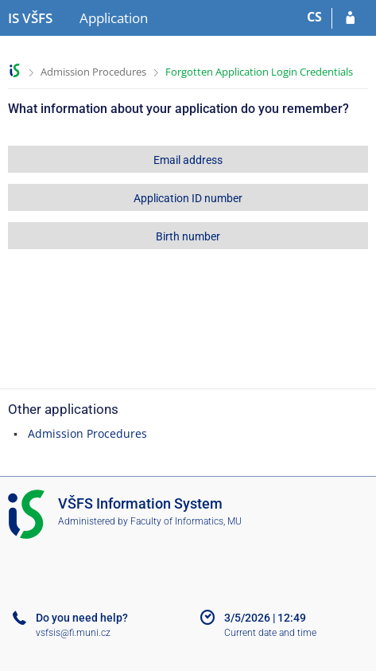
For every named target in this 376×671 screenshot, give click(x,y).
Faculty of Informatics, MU (186, 521)
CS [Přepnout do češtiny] (314, 16)
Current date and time (270, 632)
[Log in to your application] (350, 18)
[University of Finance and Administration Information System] (30, 18)
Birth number (188, 236)
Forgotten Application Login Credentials (259, 71)
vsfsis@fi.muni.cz (73, 632)
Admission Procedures (93, 71)
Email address (188, 160)
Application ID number (188, 198)
